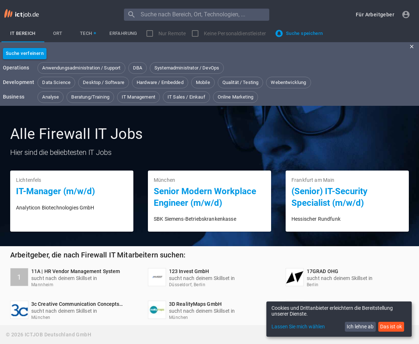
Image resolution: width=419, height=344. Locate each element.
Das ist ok (391, 326)
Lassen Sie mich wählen (298, 326)
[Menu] (131, 14)
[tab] (22, 33)
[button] (375, 14)
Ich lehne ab (360, 326)
